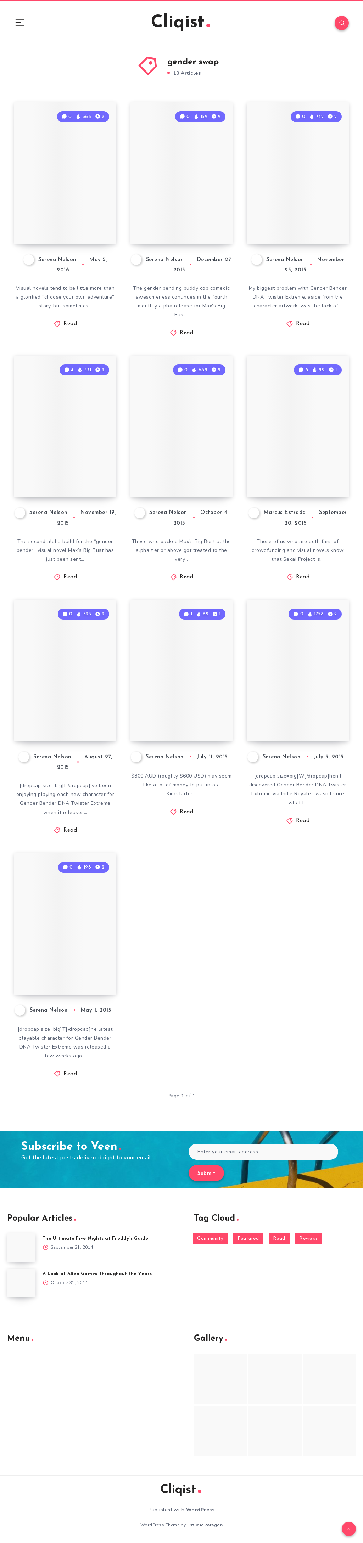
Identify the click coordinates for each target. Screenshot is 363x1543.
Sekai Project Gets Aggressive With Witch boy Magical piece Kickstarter (298, 454)
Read (70, 324)
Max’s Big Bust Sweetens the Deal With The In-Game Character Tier (182, 704)
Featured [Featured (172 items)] (248, 1238)
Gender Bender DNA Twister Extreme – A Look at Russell (64, 957)
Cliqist (180, 23)
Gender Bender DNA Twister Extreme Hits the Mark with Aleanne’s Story (295, 698)
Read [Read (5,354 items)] (279, 1238)
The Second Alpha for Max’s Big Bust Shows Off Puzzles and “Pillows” (65, 459)
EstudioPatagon (205, 1525)
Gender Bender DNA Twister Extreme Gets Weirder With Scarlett (59, 698)
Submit (206, 1173)
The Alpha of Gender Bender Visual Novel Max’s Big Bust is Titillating (179, 454)
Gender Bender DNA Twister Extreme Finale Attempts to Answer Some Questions (292, 194)
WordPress (200, 1510)
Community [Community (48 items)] (210, 1238)
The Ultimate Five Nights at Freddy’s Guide (96, 1238)
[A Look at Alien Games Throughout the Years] (21, 1283)
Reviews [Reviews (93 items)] (308, 1238)
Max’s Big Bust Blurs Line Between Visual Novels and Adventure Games (66, 207)
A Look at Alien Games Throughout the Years (97, 1274)
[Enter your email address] (263, 1152)
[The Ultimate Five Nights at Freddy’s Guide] (21, 1247)
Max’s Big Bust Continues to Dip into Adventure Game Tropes (179, 207)
